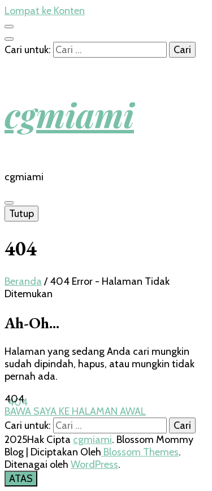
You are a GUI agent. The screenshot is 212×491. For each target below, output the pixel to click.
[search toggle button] (9, 39)
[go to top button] (21, 478)
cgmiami (69, 114)
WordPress (94, 464)
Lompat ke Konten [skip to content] (45, 11)
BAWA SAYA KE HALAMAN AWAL (75, 411)
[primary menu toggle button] (9, 203)
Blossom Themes (140, 452)
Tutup (21, 213)
